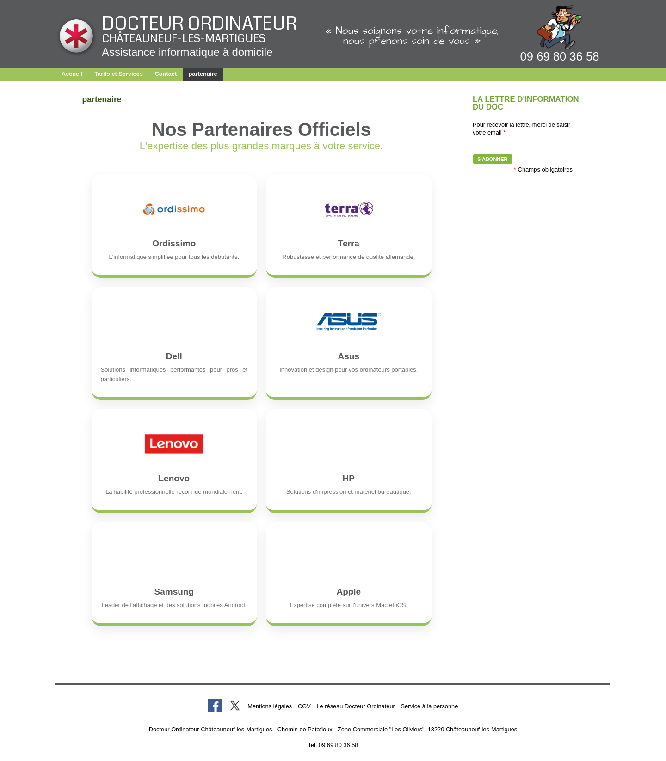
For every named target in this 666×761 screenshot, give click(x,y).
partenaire (203, 73)
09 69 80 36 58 (559, 56)
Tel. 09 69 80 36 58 (333, 745)
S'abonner (492, 159)
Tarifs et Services (118, 73)
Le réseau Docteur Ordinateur (355, 706)
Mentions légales (269, 706)
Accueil (72, 73)
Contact (166, 73)
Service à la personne (429, 706)
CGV (304, 706)
